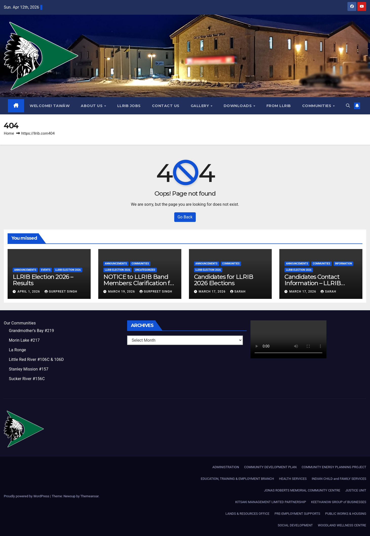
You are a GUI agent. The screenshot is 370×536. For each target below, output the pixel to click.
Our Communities (20, 323)
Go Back (185, 217)
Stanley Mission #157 (29, 369)
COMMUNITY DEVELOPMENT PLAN (270, 467)
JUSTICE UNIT (355, 490)
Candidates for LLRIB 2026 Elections (223, 280)
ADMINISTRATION (225, 467)
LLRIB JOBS (129, 106)
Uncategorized (145, 270)
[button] (348, 105)
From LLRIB (278, 106)
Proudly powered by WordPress (27, 496)
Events (45, 270)
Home (9, 133)
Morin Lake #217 (24, 340)
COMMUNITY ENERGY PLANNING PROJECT (334, 467)
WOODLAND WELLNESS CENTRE (342, 525)
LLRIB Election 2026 (68, 270)
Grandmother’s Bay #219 (31, 330)
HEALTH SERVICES (293, 479)
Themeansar (89, 496)
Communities (317, 106)
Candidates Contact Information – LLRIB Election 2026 (312, 283)
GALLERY (200, 106)
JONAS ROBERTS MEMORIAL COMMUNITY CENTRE (302, 490)
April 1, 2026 (29, 291)
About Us (92, 106)
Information (343, 263)
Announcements (25, 270)
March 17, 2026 (212, 291)
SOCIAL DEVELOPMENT (295, 525)
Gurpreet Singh (61, 291)
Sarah (238, 291)
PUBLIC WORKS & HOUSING (345, 514)
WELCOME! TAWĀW (50, 106)
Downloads (238, 106)
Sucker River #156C (27, 378)
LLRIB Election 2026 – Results (43, 280)
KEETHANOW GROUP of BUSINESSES (338, 502)
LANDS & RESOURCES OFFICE (247, 514)
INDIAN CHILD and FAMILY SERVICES (339, 479)
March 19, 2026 (122, 291)
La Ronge (17, 349)
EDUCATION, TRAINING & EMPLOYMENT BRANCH (237, 479)
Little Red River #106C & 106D (36, 359)
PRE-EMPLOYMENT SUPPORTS (297, 514)
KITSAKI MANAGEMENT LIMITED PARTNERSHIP (270, 502)
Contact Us (166, 106)
